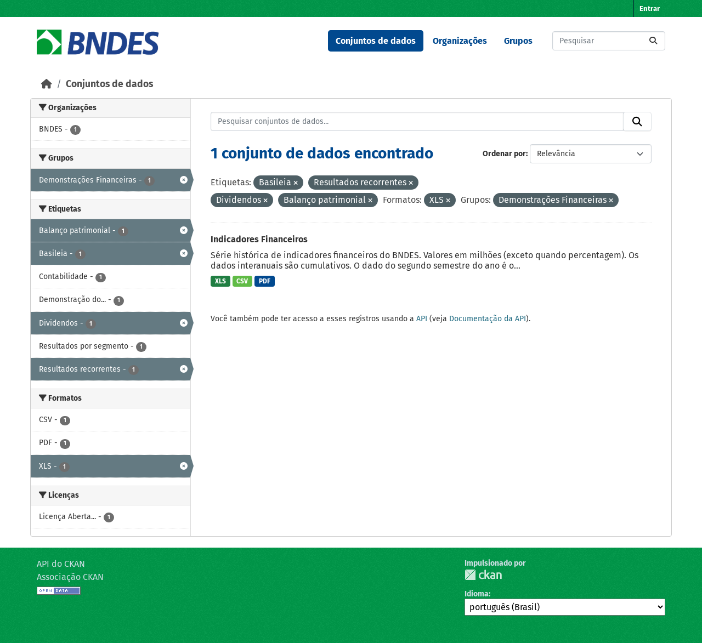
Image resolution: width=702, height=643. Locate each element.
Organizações (460, 41)
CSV (242, 281)
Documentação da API (487, 318)
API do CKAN (61, 564)
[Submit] (653, 40)
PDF (264, 281)
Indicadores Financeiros (259, 239)
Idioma (477, 594)
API (421, 318)
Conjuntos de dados (376, 41)
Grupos (518, 41)
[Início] (46, 84)
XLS (220, 281)
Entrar (649, 8)
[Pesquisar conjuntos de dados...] (608, 40)
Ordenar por (504, 153)
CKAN (483, 575)
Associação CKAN (70, 577)
